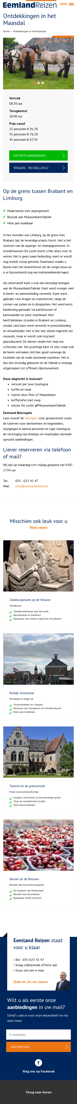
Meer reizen (38, 527)
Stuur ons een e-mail (29, 970)
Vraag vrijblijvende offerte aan (36, 965)
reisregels (31, 418)
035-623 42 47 (33, 960)
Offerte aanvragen (29, 155)
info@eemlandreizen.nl (31, 486)
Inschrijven (19, 1047)
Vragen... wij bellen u (30, 168)
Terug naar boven (38, 1092)
